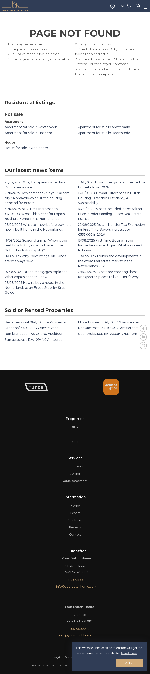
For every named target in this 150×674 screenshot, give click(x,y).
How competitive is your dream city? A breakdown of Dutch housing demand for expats (37, 198)
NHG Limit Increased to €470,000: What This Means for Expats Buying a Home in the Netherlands (35, 214)
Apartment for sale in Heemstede (104, 133)
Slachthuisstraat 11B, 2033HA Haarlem (107, 334)
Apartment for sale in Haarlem (28, 133)
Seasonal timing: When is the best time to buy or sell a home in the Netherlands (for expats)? (36, 245)
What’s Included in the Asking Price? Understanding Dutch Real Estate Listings (110, 214)
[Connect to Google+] (143, 345)
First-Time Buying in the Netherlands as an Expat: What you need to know (110, 245)
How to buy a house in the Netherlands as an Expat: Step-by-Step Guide (35, 287)
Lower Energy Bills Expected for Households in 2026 (111, 184)
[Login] (112, 6)
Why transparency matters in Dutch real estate (37, 184)
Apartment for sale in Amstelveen (31, 127)
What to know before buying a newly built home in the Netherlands (38, 227)
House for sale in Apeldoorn (26, 148)
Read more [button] (129, 653)
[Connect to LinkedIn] (143, 337)
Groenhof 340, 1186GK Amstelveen (32, 328)
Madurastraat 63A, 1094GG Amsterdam (108, 328)
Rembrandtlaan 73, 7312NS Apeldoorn (35, 334)
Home (36, 665)
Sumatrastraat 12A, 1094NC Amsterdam (35, 339)
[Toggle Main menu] (146, 6)
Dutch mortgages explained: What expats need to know (36, 274)
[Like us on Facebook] (143, 328)
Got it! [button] (129, 663)
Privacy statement (68, 665)
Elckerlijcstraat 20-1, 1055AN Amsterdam (109, 322)
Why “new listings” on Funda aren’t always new (35, 258)
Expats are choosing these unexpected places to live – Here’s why (108, 274)
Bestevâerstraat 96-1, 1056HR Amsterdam (36, 322)
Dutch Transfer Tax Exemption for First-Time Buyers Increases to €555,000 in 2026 (111, 229)
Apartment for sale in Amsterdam (104, 127)
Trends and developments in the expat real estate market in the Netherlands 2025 (110, 261)
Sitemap (48, 665)
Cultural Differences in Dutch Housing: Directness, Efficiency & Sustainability (109, 198)
